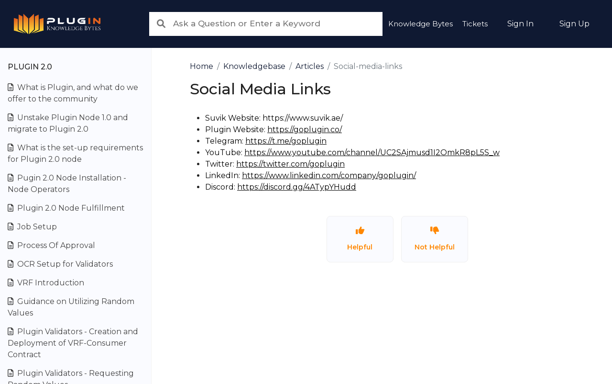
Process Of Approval (51, 245)
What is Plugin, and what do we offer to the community (73, 93)
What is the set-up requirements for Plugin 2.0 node (75, 153)
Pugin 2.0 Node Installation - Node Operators (67, 183)
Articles (309, 66)
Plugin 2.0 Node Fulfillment (66, 208)
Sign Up (574, 23)
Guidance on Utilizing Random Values (71, 307)
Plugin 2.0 (30, 66)
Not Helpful (435, 238)
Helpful (359, 238)
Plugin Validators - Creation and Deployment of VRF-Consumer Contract (73, 343)
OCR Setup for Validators (60, 264)
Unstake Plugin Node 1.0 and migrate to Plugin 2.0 (68, 123)
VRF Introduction (46, 282)
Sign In (520, 23)
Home (201, 66)
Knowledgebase (254, 66)
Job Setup (32, 226)
